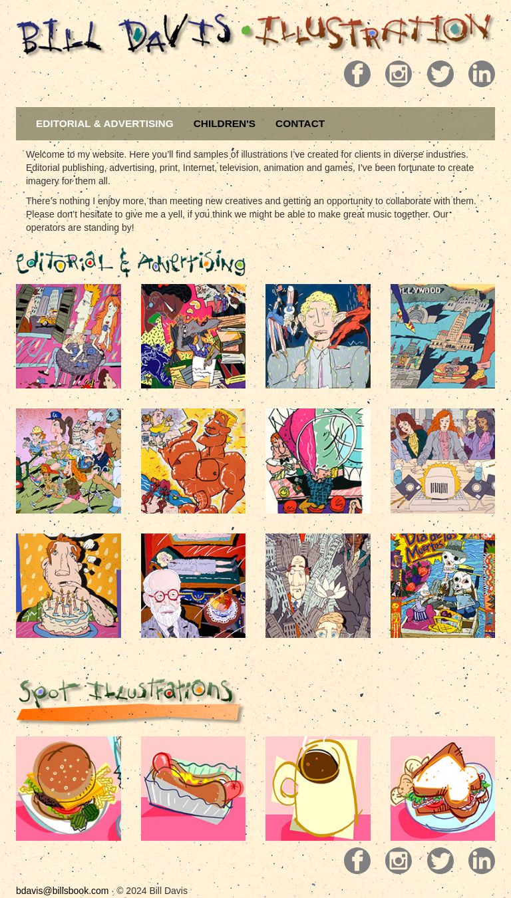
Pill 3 (433, 74)
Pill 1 (351, 74)
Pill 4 (475, 74)
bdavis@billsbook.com (62, 890)
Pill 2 (392, 74)
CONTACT (300, 123)
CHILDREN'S (225, 123)
